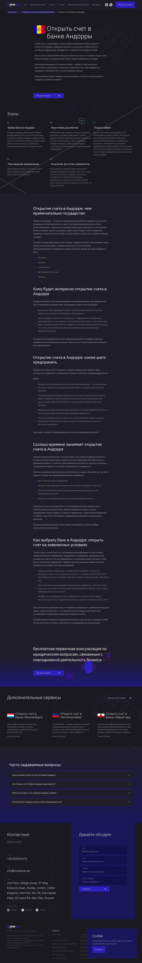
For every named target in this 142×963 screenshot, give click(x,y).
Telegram (43, 910)
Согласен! (99, 949)
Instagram (14, 910)
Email (8, 867)
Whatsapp (29, 910)
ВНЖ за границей (57, 954)
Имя (83, 848)
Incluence (12, 12)
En (26, 5)
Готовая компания (38, 5)
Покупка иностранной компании (62, 951)
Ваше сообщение (88, 878)
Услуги (53, 5)
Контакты (96, 5)
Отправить (94, 889)
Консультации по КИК (59, 958)
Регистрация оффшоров (60, 940)
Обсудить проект (125, 5)
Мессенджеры (11, 906)
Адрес (9, 879)
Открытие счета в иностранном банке (38, 12)
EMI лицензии (56, 935)
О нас (62, 5)
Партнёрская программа (78, 5)
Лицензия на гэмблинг (59, 947)
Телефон (10, 855)
